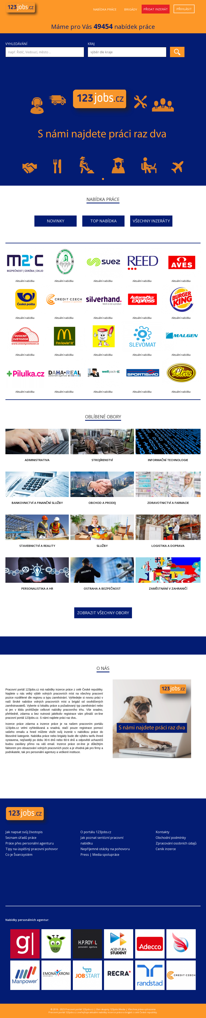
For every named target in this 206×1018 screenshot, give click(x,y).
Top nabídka (103, 221)
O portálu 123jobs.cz (95, 832)
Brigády (130, 9)
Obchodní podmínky (171, 837)
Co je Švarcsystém (18, 854)
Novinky (55, 221)
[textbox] (128, 52)
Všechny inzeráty (151, 221)
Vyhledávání (16, 44)
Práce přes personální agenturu (29, 843)
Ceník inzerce (166, 849)
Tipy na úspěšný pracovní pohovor (31, 849)
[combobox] (127, 52)
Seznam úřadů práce (20, 837)
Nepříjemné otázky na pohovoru (105, 849)
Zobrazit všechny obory (103, 612)
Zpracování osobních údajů (176, 843)
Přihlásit (184, 9)
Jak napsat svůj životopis (24, 832)
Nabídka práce (104, 9)
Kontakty (162, 832)
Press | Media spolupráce (99, 854)
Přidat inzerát (155, 9)
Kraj (91, 44)
